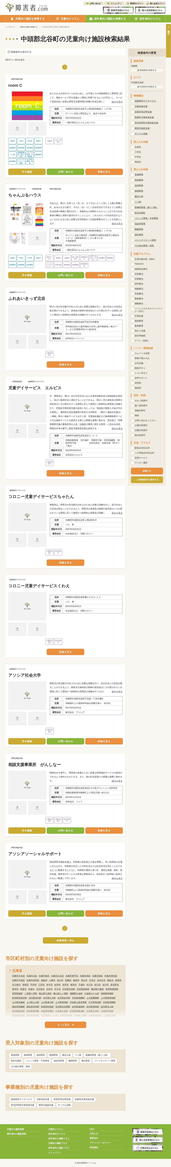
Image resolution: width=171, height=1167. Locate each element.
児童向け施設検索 (15, 1129)
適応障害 (85, 1061)
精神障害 (53, 1055)
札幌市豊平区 (72, 976)
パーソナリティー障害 (104, 1061)
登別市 (15, 989)
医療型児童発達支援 (84, 1099)
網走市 (110, 980)
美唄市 (25, 985)
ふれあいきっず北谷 (26, 298)
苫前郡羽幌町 (109, 1002)
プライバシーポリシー (100, 1143)
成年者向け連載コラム (59, 1138)
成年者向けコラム (56, 1134)
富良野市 (114, 985)
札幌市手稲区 (18, 980)
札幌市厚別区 (111, 976)
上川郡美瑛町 (61, 1002)
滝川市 (89, 985)
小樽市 (52, 980)
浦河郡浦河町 (33, 1015)
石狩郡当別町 (68, 989)
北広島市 (40, 989)
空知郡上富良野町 (78, 1002)
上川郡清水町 (109, 1015)
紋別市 (57, 985)
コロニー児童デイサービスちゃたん (41, 496)
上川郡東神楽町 (108, 998)
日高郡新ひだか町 (49, 1015)
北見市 (92, 980)
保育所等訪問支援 (62, 1099)
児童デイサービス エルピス (35, 388)
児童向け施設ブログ (57, 1143)
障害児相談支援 (46, 1105)
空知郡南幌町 (78, 998)
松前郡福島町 (83, 989)
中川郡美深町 (95, 1002)
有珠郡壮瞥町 (47, 1011)
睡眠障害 (72, 1061)
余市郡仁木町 (49, 998)
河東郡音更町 (66, 1015)
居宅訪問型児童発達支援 (22, 1105)
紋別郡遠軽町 (78, 1007)
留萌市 (118, 980)
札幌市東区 (44, 976)
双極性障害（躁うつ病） (97, 1055)
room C (15, 85)
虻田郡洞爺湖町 (77, 1011)
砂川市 (97, 985)
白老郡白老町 (61, 1011)
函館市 (44, 980)
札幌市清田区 (33, 980)
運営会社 (94, 1138)
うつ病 (78, 1055)
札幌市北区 (32, 976)
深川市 (105, 985)
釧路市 (76, 980)
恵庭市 (23, 989)
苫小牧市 (16, 985)
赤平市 (49, 985)
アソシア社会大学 (24, 675)
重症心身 (66, 1055)
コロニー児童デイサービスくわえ (39, 586)
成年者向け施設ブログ (59, 1148)
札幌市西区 (97, 976)
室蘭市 (68, 980)
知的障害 (40, 1055)
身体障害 (28, 1055)
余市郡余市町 (64, 998)
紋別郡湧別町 (92, 1007)
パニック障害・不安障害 (37, 1061)
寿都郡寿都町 (107, 993)
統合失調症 (16, 1061)
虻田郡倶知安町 (19, 998)
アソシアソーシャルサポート (35, 854)
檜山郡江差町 (45, 993)
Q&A (92, 1129)
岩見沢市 (101, 980)
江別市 (41, 985)
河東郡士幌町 (80, 1015)
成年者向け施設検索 (16, 1134)
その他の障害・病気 (20, 1066)
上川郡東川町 (47, 1002)
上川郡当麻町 (18, 1002)
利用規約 (94, 1147)
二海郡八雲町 (30, 993)
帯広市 (84, 980)
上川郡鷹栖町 (92, 998)
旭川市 (60, 980)
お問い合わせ (95, 3)
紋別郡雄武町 (18, 1011)
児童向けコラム (55, 1129)
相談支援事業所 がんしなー (34, 764)
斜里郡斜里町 (47, 1007)
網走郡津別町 (33, 1007)
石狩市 (49, 989)
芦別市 (33, 985)
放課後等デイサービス (21, 1099)
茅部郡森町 (17, 993)
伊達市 (31, 989)
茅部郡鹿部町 (112, 989)
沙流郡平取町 (107, 1011)
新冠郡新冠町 (18, 1015)
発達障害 (15, 1055)
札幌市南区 (85, 976)
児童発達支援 (42, 1099)
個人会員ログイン (157, 3)
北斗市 (57, 989)
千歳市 (81, 985)
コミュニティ (116, 3)
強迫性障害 (59, 1061)
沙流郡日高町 (92, 1011)
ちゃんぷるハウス (24, 195)
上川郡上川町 (33, 1002)
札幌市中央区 (18, 976)
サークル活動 (64, 1105)
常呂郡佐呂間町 (62, 1007)
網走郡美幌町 (18, 1007)
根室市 (73, 985)
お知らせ (94, 1133)
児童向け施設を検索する (29, 27)
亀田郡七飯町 (97, 989)
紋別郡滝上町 (107, 1007)
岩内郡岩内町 (35, 998)
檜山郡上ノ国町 (60, 993)
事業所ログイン (136, 3)
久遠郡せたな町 (91, 993)
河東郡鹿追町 (95, 1015)
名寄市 (65, 985)
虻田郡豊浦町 (33, 1011)
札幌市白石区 (57, 976)
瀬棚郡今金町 (76, 993)
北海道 (17, 971)
